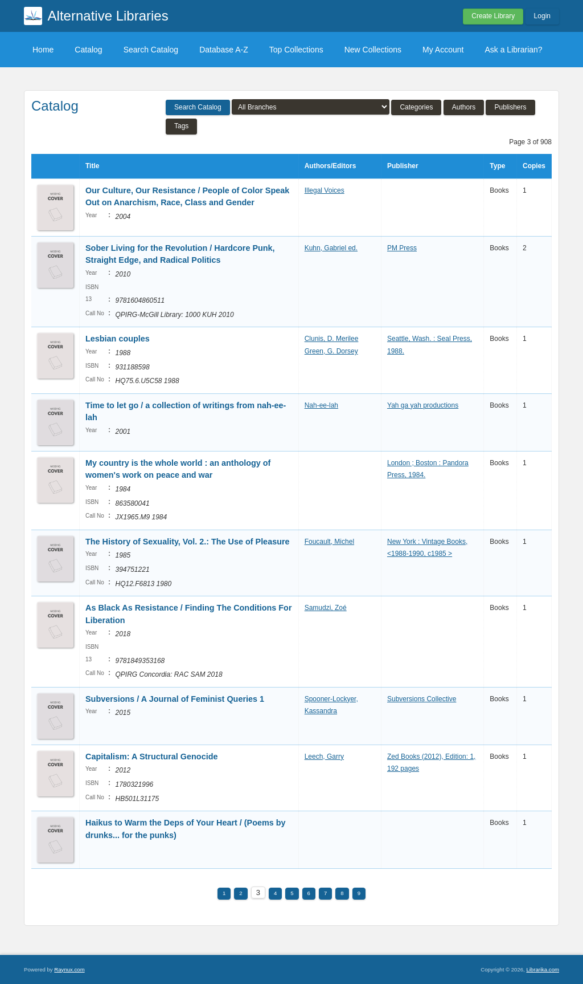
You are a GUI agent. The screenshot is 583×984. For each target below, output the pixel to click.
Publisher (402, 166)
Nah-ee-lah (321, 405)
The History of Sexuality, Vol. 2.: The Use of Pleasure (187, 541)
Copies (534, 166)
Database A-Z (223, 49)
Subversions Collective (421, 699)
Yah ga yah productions (422, 405)
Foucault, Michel (329, 542)
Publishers (510, 107)
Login (542, 16)
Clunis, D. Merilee (332, 339)
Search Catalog (151, 49)
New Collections (372, 49)
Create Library (493, 16)
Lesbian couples (117, 338)
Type (497, 166)
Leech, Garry (324, 757)
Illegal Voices (324, 190)
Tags (181, 126)
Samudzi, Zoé (326, 608)
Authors (463, 107)
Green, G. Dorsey (331, 351)
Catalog (88, 49)
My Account (442, 49)
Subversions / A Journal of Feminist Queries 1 (174, 699)
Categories (416, 107)
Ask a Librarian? (513, 49)
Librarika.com (542, 969)
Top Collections (296, 49)
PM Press (402, 248)
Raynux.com (69, 969)
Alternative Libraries (108, 15)
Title (92, 166)
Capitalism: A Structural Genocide (151, 756)
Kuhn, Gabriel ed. (331, 248)
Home (43, 49)
